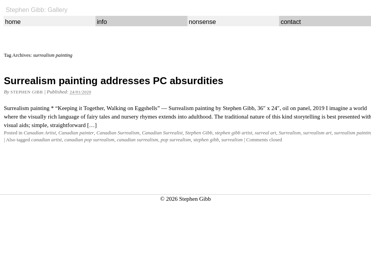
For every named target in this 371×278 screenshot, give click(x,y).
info (102, 21)
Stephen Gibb (26, 92)
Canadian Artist (40, 133)
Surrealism (290, 133)
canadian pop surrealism (89, 139)
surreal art (265, 133)
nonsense (202, 21)
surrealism (232, 139)
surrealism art (317, 133)
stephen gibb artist (233, 133)
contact (291, 21)
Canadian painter (76, 133)
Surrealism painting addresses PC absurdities (113, 80)
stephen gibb (206, 139)
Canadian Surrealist (162, 133)
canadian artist (46, 139)
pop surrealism (176, 139)
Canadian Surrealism (118, 133)
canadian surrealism (137, 139)
